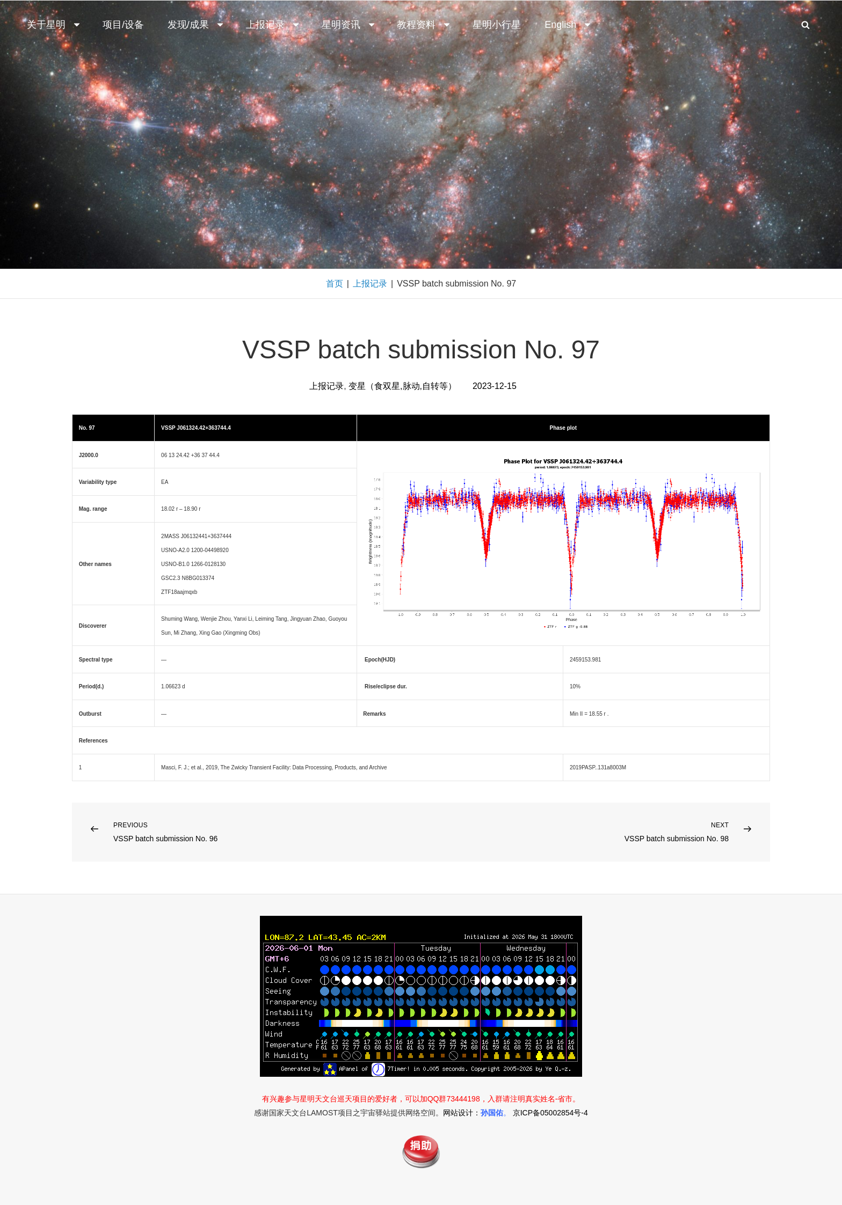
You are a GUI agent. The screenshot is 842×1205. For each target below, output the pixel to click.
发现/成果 (196, 24)
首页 (334, 283)
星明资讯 (349, 24)
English (568, 24)
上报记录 (273, 24)
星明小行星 (497, 24)
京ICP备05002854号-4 (550, 1112)
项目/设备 (123, 24)
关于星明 (54, 24)
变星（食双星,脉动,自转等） (402, 386)
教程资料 (424, 24)
